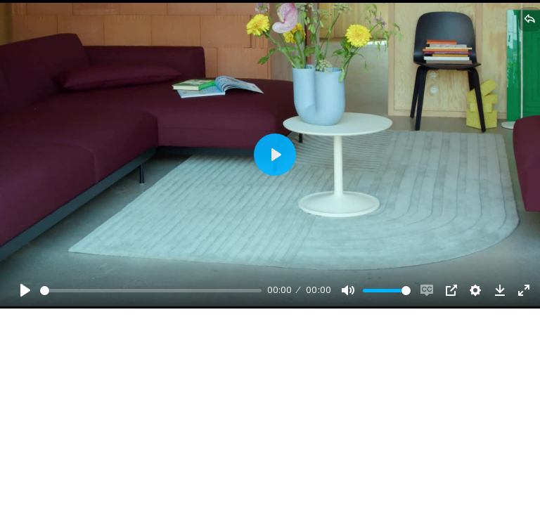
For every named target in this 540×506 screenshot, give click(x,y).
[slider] (151, 290)
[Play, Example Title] (25, 290)
